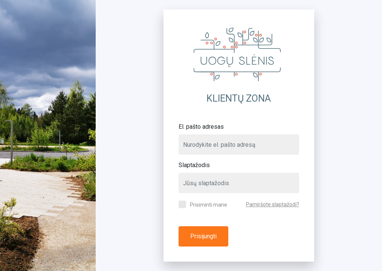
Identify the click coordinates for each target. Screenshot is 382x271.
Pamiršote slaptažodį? (272, 204)
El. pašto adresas (201, 126)
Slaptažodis (194, 165)
